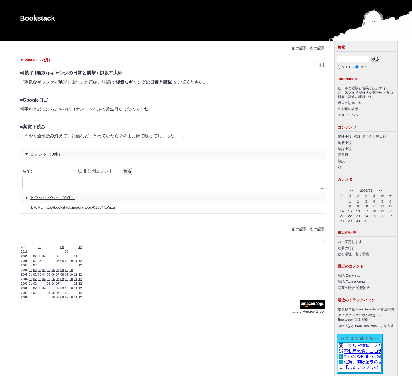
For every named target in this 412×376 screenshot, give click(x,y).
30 (358, 221)
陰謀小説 (345, 149)
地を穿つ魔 (346, 309)
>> (380, 190)
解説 (341, 161)
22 (350, 216)
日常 (318, 65)
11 (75, 258)
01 (30, 258)
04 (44, 258)
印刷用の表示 (348, 109)
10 (71, 263)
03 (39, 249)
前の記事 (299, 48)
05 (48, 272)
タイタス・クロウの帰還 (357, 315)
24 (366, 216)
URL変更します (350, 242)
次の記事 (317, 48)
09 (66, 254)
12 (80, 249)
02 (35, 258)
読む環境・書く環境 (353, 254)
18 (374, 211)
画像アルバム (348, 115)
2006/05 (366, 190)
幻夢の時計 (346, 248)
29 (350, 221)
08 (62, 249)
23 (358, 216)
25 (374, 216)
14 (342, 211)
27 (390, 216)
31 (366, 221)
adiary (296, 314)
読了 (29, 72)
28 (342, 221)
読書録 (343, 155)
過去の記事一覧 (350, 103)
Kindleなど (346, 326)
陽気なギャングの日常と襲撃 (144, 82)
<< (352, 190)
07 (57, 258)
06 (53, 272)
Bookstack (37, 18)
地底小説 (345, 143)
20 (390, 211)
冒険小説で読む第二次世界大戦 (362, 136)
